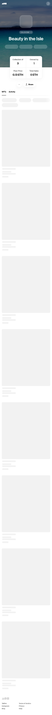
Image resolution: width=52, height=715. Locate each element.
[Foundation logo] (4, 3)
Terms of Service (25, 703)
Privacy (21, 706)
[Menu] (19, 84)
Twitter (4, 703)
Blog (3, 709)
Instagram (5, 706)
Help (20, 709)
